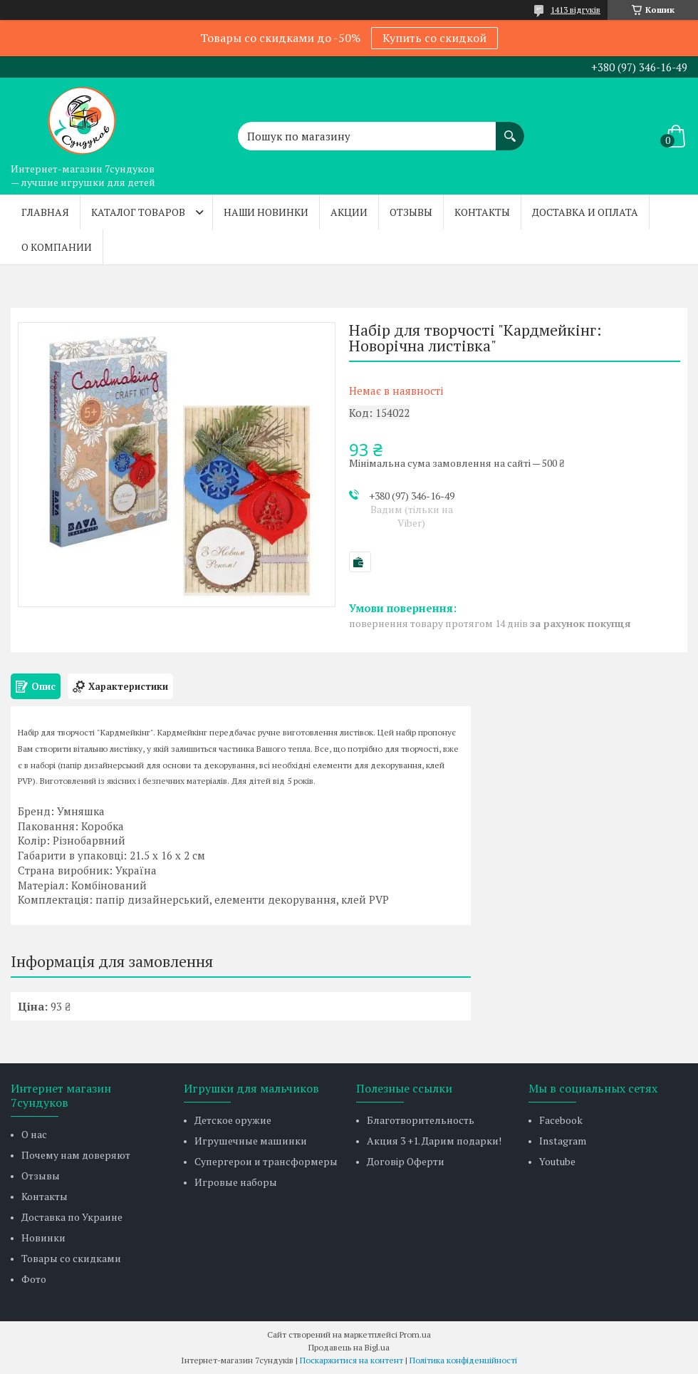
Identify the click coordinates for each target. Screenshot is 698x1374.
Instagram (562, 1140)
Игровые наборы (235, 1182)
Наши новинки (266, 212)
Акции (349, 212)
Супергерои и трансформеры (266, 1161)
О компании (56, 247)
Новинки (43, 1237)
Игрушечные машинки (250, 1140)
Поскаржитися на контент (351, 1360)
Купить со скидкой (434, 38)
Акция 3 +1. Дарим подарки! (434, 1140)
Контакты (482, 212)
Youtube (557, 1161)
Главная (45, 212)
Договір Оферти (405, 1161)
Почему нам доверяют (75, 1155)
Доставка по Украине (72, 1217)
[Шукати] (510, 129)
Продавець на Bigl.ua (349, 1347)
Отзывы (411, 212)
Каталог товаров (138, 212)
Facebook (561, 1120)
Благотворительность (420, 1120)
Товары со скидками (71, 1258)
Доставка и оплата (585, 212)
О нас (34, 1134)
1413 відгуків (575, 9)
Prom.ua (415, 1334)
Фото (33, 1279)
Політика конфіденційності (463, 1360)
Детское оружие (232, 1120)
